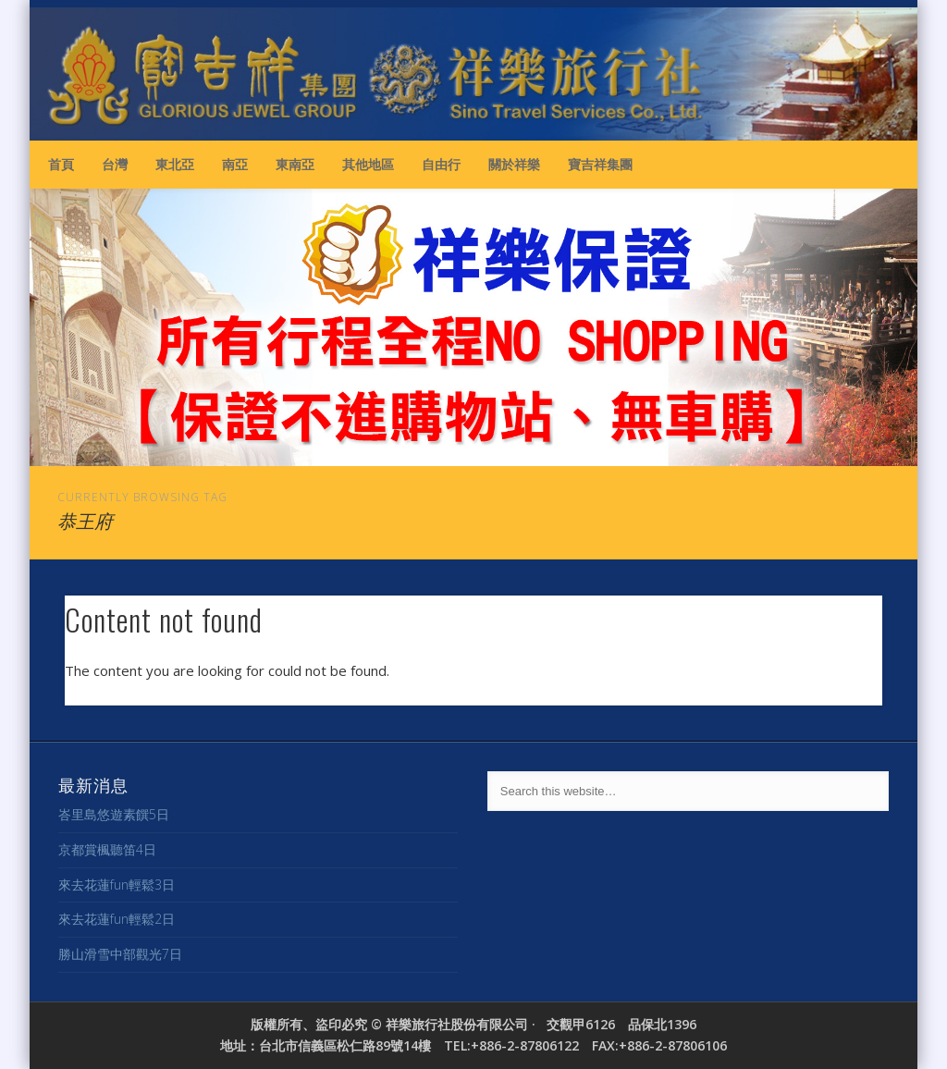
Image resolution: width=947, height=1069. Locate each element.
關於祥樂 (514, 164)
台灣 (115, 164)
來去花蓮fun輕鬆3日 (116, 884)
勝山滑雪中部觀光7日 (120, 954)
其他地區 (368, 164)
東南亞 (295, 164)
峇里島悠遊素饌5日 (113, 814)
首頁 (61, 164)
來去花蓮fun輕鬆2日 (116, 919)
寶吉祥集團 (600, 164)
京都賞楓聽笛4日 (107, 849)
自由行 (441, 164)
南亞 (235, 164)
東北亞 (174, 164)
